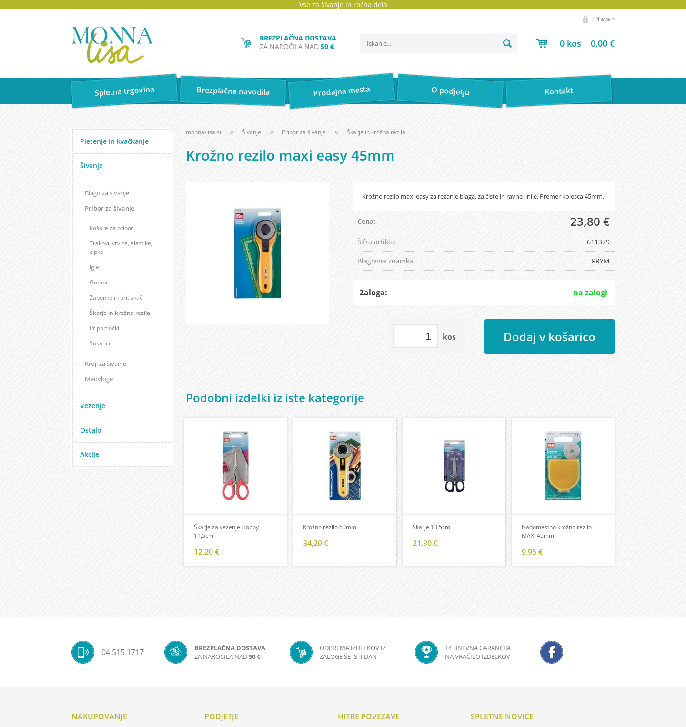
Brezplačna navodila (233, 90)
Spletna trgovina (124, 91)
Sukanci (100, 343)
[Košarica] (575, 43)
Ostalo (90, 429)
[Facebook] (551, 654)
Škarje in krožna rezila (120, 313)
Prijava (603, 19)
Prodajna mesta (341, 91)
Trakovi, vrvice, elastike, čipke (121, 247)
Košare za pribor (111, 228)
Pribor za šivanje (109, 208)
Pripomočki (104, 328)
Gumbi (98, 282)
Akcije (89, 454)
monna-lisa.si (203, 132)
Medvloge (99, 378)
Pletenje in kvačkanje (114, 141)
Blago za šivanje (107, 193)
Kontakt (559, 91)
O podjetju (450, 91)
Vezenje (92, 405)
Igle (94, 267)
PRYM (601, 260)
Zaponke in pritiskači (117, 297)
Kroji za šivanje (105, 363)
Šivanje (91, 165)
